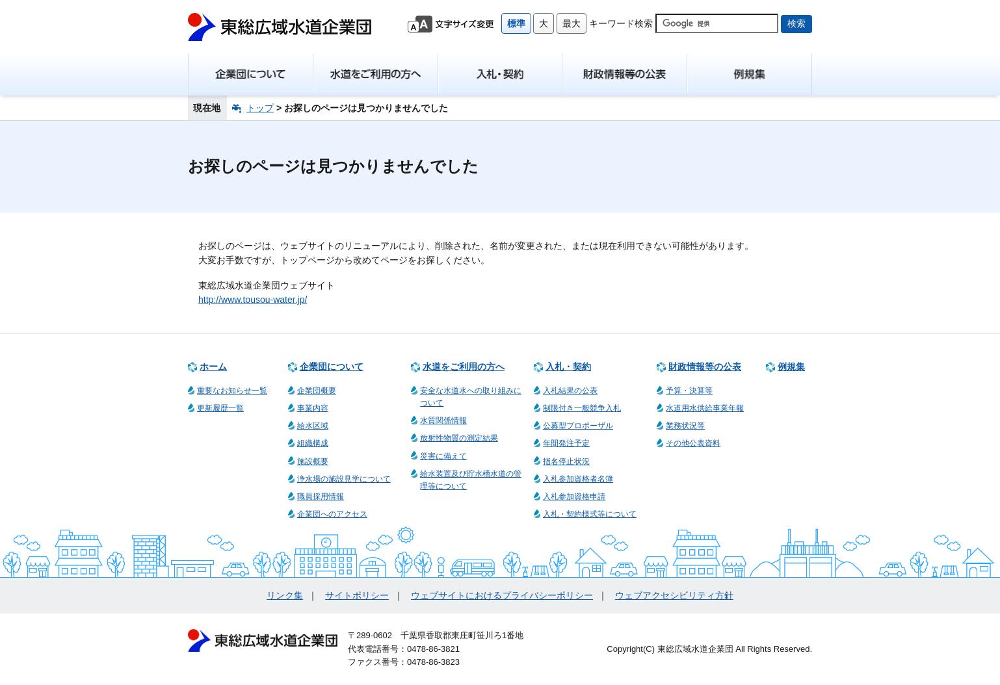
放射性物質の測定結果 (459, 438)
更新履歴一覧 (220, 408)
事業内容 (312, 408)
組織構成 (312, 443)
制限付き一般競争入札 (582, 408)
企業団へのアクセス (332, 514)
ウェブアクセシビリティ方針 (674, 595)
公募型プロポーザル (578, 425)
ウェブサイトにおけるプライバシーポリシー (502, 595)
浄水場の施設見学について (344, 479)
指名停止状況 (566, 461)
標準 (516, 23)
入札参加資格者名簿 (578, 479)
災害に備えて (443, 456)
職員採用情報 (320, 496)
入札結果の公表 (570, 390)
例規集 (791, 366)
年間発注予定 (566, 443)
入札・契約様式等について (590, 514)
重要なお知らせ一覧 (232, 390)
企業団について (331, 366)
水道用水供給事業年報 (705, 408)
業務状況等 (685, 425)
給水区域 (312, 425)
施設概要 (312, 461)
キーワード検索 (621, 23)
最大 (571, 23)
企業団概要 (316, 390)
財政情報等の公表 (704, 366)
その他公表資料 (693, 443)
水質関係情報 (443, 420)
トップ (260, 108)
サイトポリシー (357, 595)
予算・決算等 (689, 390)
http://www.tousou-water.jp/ (252, 299)
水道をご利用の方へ (464, 366)
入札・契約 (568, 366)
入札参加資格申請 (574, 496)
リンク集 (285, 595)
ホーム (213, 366)
